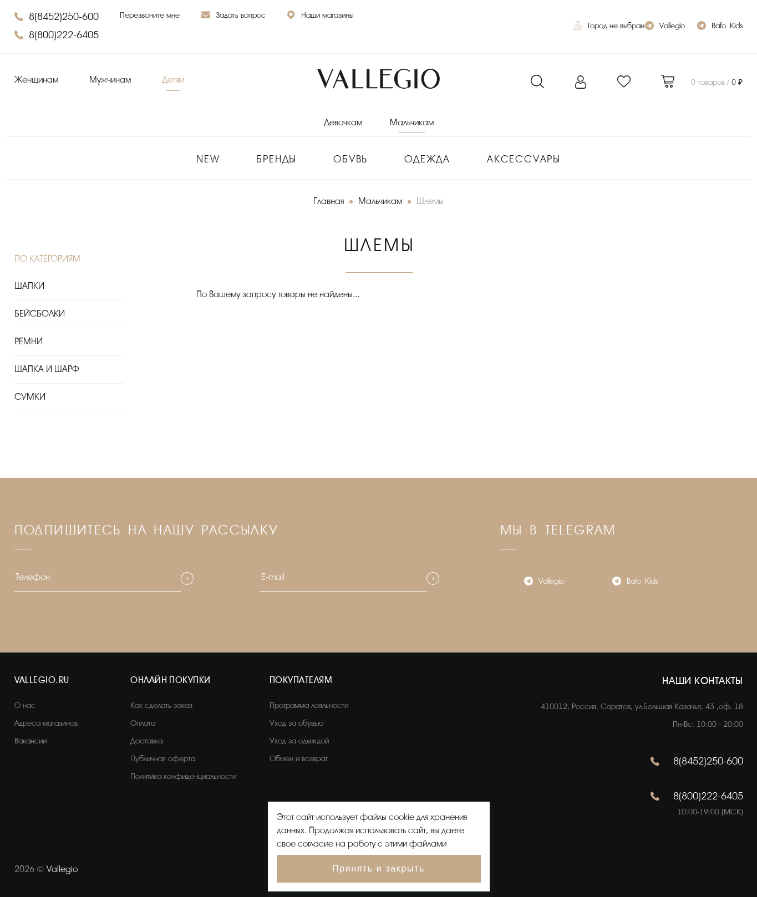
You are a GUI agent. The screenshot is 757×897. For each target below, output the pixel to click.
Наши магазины (320, 16)
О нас (24, 705)
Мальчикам (412, 123)
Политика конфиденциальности (183, 776)
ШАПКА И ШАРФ (46, 369)
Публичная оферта (162, 759)
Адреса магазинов (46, 723)
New (208, 159)
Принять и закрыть (378, 868)
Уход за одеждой (299, 741)
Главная (328, 201)
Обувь (350, 159)
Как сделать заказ (161, 705)
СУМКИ (29, 397)
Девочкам (343, 123)
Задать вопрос (233, 16)
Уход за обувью (296, 723)
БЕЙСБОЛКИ (39, 314)
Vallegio (665, 27)
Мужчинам (110, 80)
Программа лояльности (309, 705)
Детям (173, 80)
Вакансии (30, 741)
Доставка (146, 741)
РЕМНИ (28, 341)
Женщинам (36, 80)
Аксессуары (524, 159)
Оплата (142, 723)
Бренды (276, 159)
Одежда (427, 159)
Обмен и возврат (299, 759)
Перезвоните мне (150, 15)
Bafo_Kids (720, 27)
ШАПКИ (29, 286)
